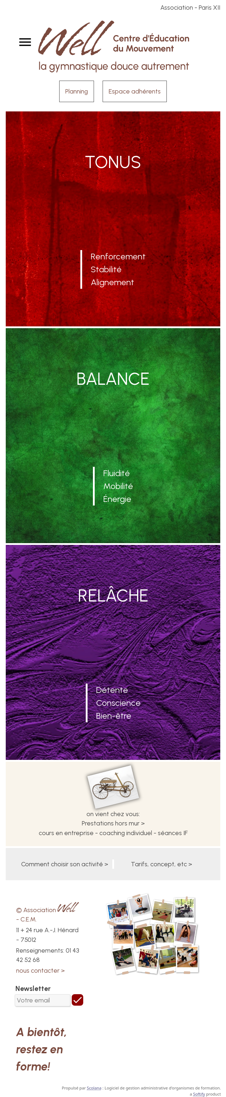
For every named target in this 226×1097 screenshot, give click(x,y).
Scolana (94, 1088)
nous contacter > (40, 970)
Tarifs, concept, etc (159, 864)
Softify (199, 1094)
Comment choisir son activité (62, 864)
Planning (76, 91)
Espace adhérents (135, 91)
